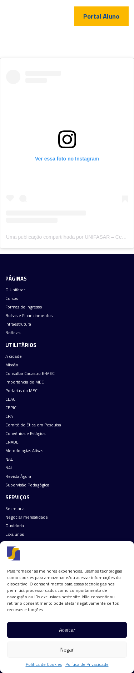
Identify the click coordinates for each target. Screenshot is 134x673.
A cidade (13, 356)
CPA (9, 416)
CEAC (10, 399)
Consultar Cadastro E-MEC (30, 373)
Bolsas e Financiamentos (29, 315)
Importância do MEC (24, 382)
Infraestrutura (18, 324)
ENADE (12, 442)
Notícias (12, 333)
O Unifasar (15, 290)
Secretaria (15, 508)
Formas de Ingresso (23, 307)
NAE (9, 459)
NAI (8, 468)
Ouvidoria (14, 526)
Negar (67, 649)
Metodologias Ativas (24, 450)
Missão (11, 365)
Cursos (11, 298)
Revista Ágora (18, 476)
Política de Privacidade (87, 664)
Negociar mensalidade (26, 517)
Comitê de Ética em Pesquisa (33, 425)
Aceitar (67, 630)
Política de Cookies (44, 664)
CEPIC (10, 408)
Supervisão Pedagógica (27, 485)
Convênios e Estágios (25, 433)
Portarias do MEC (21, 390)
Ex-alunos (14, 534)
